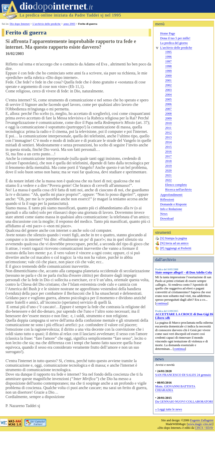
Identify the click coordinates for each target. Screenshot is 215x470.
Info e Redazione (171, 209)
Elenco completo (176, 185)
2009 (168, 118)
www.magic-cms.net (200, 424)
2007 (168, 109)
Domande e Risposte (173, 204)
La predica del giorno (174, 43)
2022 (168, 180)
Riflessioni (167, 199)
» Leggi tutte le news (168, 409)
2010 (168, 123)
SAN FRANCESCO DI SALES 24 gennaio (183, 375)
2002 (168, 85)
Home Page (167, 33)
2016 (168, 151)
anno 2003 (69, 23)
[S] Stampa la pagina (173, 238)
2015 (168, 147)
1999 (168, 71)
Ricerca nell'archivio (178, 189)
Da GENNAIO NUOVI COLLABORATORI (184, 401)
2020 (168, 170)
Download (166, 218)
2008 (168, 113)
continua (161, 303)
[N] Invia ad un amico (174, 243)
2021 (168, 175)
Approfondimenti (171, 195)
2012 (168, 132)
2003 (168, 90)
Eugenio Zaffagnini (201, 420)
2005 (168, 99)
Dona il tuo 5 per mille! (175, 38)
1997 (168, 61)
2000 (168, 75)
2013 (168, 137)
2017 (168, 156)
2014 (168, 142)
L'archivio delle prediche (176, 47)
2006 (168, 104)
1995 (168, 52)
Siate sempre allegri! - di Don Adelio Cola (183, 272)
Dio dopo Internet (20, 23)
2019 (168, 166)
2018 (168, 161)
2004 (168, 94)
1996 (168, 56)
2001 (168, 80)
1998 (168, 66)
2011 (168, 128)
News (163, 214)
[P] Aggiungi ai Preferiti (175, 248)
